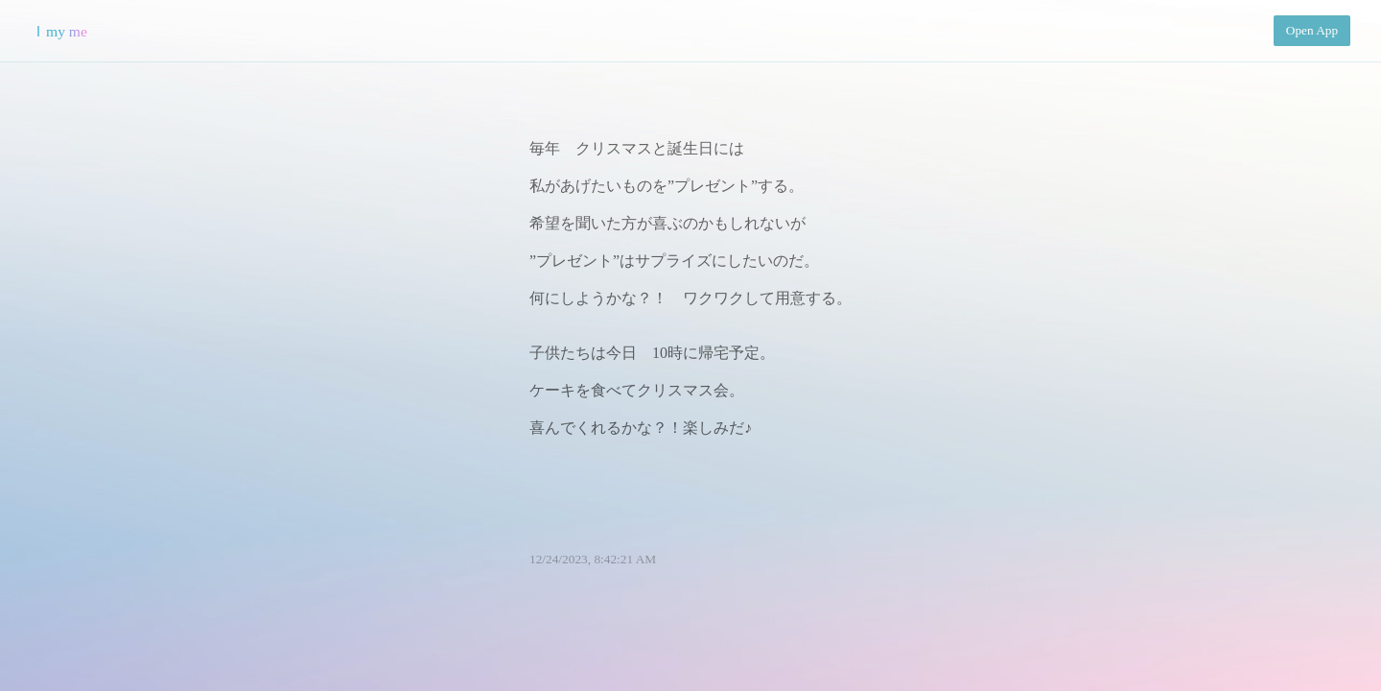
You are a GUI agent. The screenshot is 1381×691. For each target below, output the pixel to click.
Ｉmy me (59, 31)
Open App (1312, 30)
